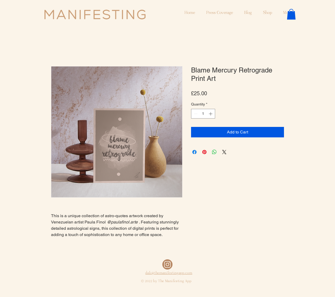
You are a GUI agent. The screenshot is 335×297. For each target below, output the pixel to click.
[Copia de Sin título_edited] (167, 264)
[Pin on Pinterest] (204, 152)
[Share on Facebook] (194, 152)
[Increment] (211, 113)
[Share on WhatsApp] (214, 152)
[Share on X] (224, 152)
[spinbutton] (203, 113)
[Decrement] (195, 113)
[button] (291, 14)
